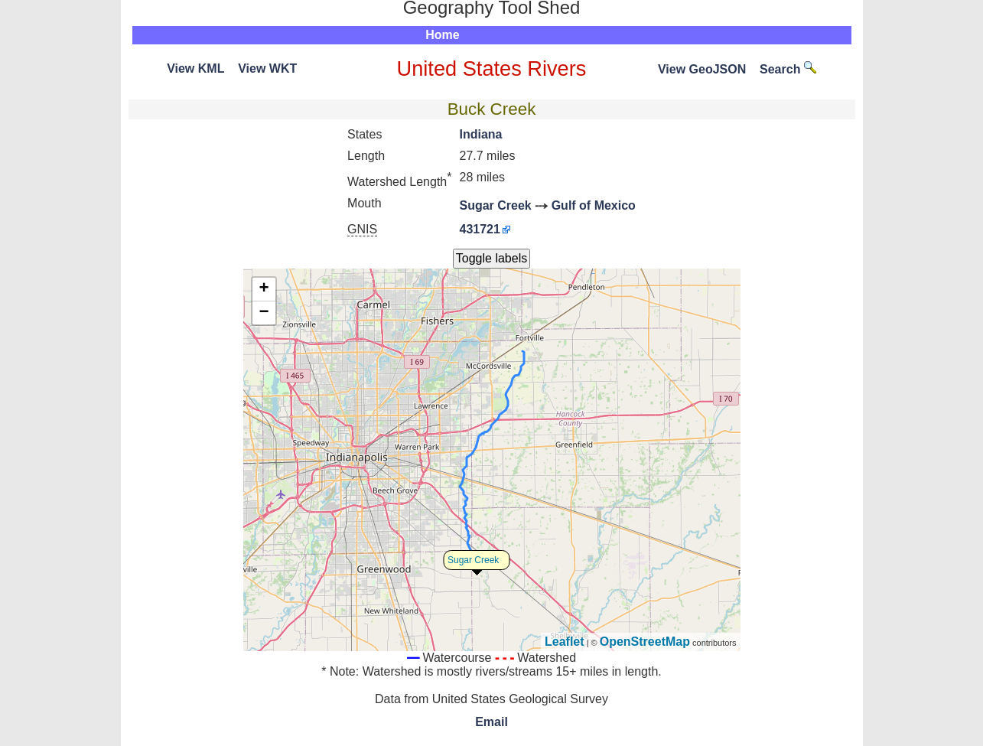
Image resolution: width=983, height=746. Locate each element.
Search (788, 69)
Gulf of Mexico (594, 205)
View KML (195, 68)
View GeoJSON (702, 69)
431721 (479, 229)
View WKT (267, 68)
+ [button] (264, 289)
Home (442, 34)
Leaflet (564, 641)
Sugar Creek (495, 205)
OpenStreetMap (645, 641)
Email (491, 721)
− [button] (264, 312)
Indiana (480, 134)
